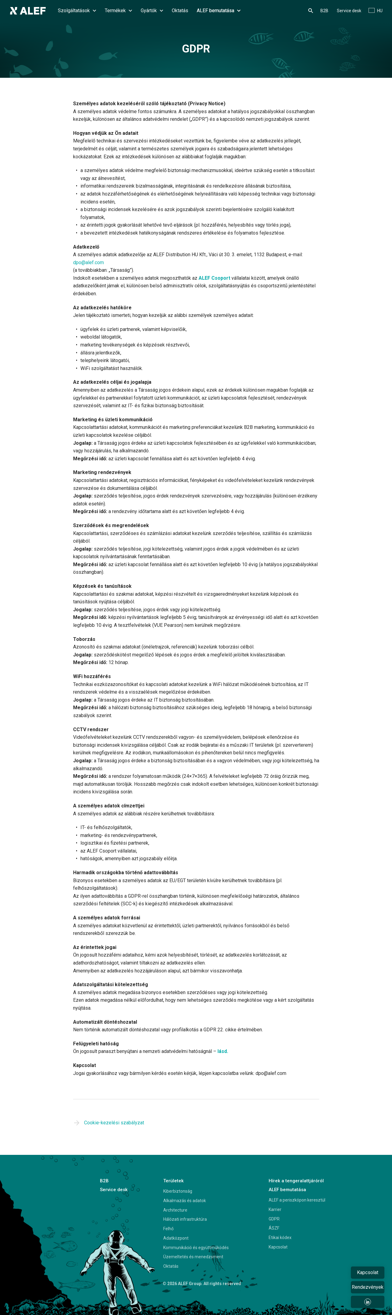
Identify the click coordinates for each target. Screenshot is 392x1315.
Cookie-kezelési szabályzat (114, 1123)
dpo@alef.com (88, 262)
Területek (173, 1181)
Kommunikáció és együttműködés (196, 1247)
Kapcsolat (278, 1247)
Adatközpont (176, 1238)
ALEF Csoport (214, 278)
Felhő (168, 1228)
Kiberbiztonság (177, 1191)
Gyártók (152, 10)
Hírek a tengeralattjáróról (296, 1181)
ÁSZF (274, 1228)
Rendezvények (367, 1287)
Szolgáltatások (77, 10)
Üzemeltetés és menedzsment (193, 1256)
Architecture (175, 1210)
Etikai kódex (280, 1237)
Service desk (349, 10)
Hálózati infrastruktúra (185, 1219)
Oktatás (180, 10)
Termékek (118, 10)
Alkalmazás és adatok (184, 1200)
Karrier (275, 1209)
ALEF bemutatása (219, 10)
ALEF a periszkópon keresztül (297, 1200)
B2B (324, 10)
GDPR (274, 1218)
